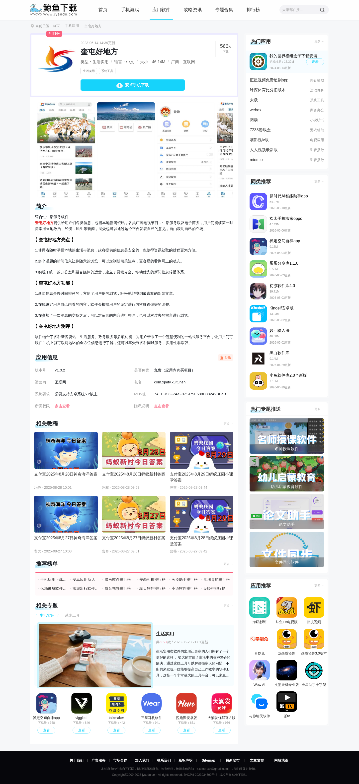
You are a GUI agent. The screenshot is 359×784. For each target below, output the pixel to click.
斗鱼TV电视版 (287, 610)
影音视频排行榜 (118, 588)
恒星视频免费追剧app (269, 80)
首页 (102, 9)
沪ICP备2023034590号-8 (200, 775)
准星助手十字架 (314, 673)
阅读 (254, 120)
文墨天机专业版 (286, 673)
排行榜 (253, 9)
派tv (286, 704)
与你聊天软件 (259, 704)
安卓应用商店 (84, 579)
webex (255, 110)
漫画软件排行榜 (118, 579)
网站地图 (281, 760)
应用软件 (161, 9)
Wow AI (259, 673)
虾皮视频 (314, 610)
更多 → (228, 423)
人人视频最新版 (264, 150)
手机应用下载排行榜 (53, 579)
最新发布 (233, 760)
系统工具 (107, 71)
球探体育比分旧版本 (268, 90)
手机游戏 (130, 9)
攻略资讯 (193, 9)
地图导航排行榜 (217, 579)
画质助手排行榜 (185, 579)
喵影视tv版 (259, 140)
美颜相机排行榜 (152, 579)
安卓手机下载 (137, 85)
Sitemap (208, 760)
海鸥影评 (259, 610)
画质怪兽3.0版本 (314, 642)
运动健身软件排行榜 (53, 588)
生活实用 (89, 71)
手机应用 (72, 26)
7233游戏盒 (260, 130)
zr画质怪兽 (286, 642)
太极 (254, 100)
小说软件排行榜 (185, 588)
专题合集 (224, 9)
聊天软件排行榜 (152, 588)
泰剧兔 (259, 642)
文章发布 (257, 760)
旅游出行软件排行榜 (86, 588)
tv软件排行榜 (214, 588)
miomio (256, 160)
